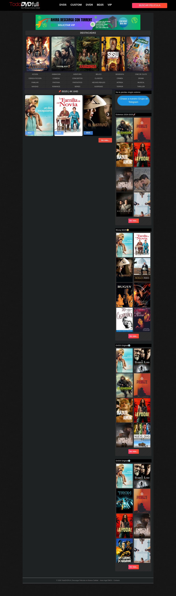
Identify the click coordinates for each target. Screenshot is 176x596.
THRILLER (141, 86)
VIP (110, 4)
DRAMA (141, 78)
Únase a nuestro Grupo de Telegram (133, 100)
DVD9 (89, 4)
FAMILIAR (35, 82)
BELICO (98, 74)
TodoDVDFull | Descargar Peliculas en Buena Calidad (80, 580)
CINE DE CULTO (141, 74)
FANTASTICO (77, 82)
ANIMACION (56, 74)
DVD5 (63, 4)
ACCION (35, 74)
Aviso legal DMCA (106, 580)
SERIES (77, 86)
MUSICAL (141, 82)
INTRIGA (120, 82)
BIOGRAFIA (120, 74)
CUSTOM (76, 4)
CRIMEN (120, 78)
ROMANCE (56, 86)
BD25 (100, 4)
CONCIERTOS (77, 78)
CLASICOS (99, 78)
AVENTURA (77, 74)
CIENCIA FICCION (35, 78)
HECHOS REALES (98, 82)
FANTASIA (56, 82)
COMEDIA (56, 78)
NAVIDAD (35, 86)
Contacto (117, 580)
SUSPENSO (98, 86)
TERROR (120, 86)
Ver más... (105, 140)
